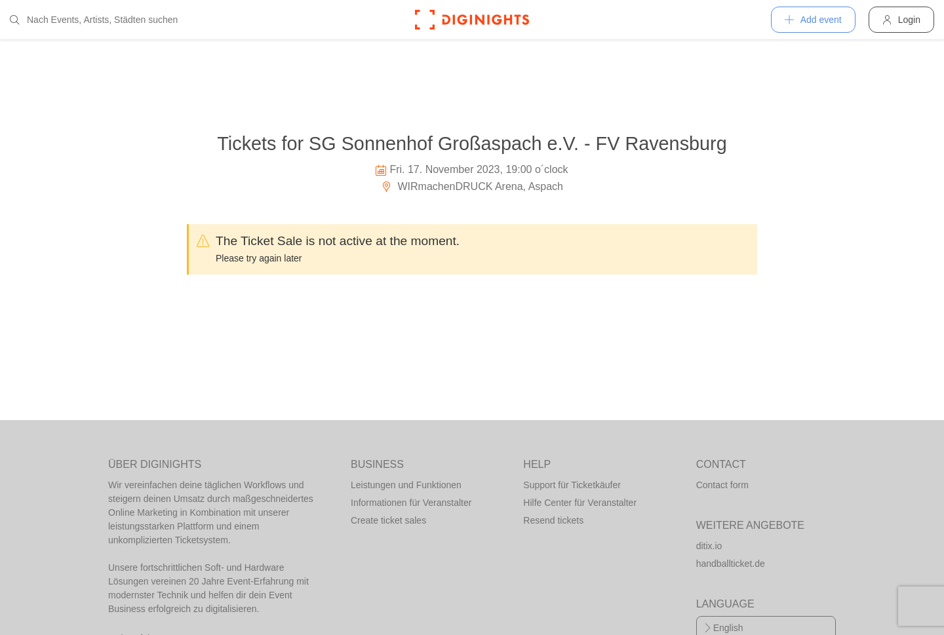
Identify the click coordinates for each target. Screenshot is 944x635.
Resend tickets (553, 520)
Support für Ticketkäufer (572, 485)
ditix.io (709, 546)
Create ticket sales (388, 520)
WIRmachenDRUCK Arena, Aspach (472, 186)
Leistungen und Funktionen (406, 485)
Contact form (722, 485)
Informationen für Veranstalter (411, 502)
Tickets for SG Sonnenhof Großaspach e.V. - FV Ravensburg (471, 143)
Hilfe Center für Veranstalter (580, 502)
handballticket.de (730, 563)
